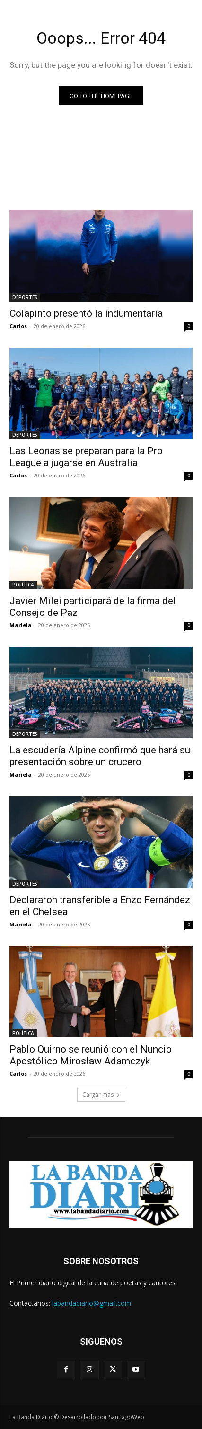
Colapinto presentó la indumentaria (86, 313)
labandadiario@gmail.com (91, 1303)
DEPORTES (24, 297)
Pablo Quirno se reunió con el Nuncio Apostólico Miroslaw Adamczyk (90, 1055)
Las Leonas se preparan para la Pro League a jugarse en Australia (86, 456)
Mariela (20, 625)
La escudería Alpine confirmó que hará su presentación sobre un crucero (99, 756)
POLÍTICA (23, 584)
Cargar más (101, 1094)
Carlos (18, 326)
